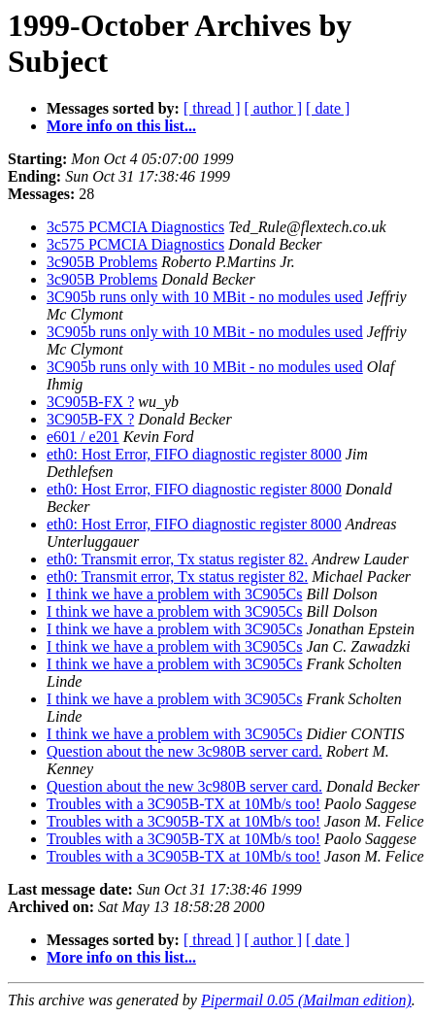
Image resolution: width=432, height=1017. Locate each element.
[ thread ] (212, 108)
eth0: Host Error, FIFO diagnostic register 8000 (194, 454)
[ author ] (274, 108)
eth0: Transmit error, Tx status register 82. (177, 559)
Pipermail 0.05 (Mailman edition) (306, 1000)
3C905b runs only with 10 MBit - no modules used (205, 296)
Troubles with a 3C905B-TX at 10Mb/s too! (183, 804)
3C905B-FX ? (90, 401)
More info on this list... (121, 126)
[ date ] (327, 108)
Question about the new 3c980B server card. (184, 751)
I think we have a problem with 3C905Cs (175, 594)
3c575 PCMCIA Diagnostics (135, 227)
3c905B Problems (102, 262)
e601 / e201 (83, 436)
